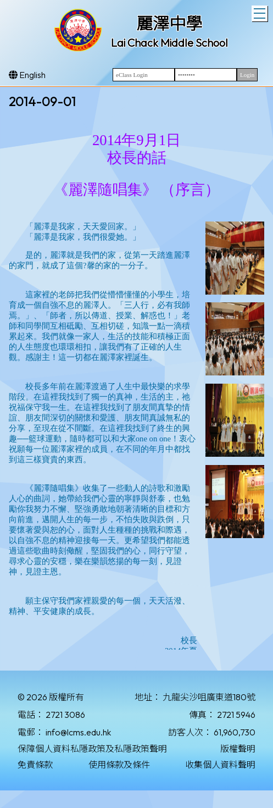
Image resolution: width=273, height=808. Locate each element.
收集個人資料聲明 (220, 764)
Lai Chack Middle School (169, 42)
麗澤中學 (169, 23)
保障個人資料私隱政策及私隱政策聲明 (92, 748)
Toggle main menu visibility (261, 12)
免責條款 (35, 764)
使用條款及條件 (119, 764)
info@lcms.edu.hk (78, 732)
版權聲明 (237, 748)
